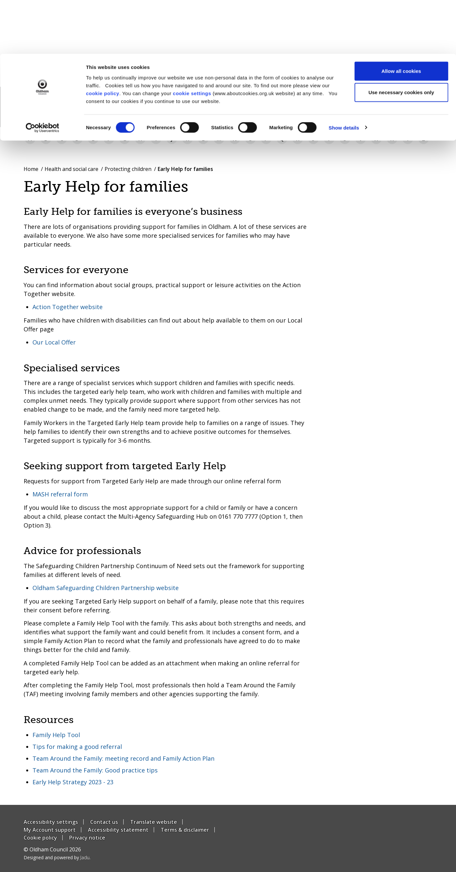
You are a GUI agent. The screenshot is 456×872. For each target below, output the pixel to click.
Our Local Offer (54, 342)
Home (31, 169)
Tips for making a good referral (77, 747)
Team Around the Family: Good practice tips (95, 770)
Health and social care (71, 169)
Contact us (104, 822)
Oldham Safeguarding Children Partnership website (105, 588)
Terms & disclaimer (185, 829)
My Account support (50, 829)
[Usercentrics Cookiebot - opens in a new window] (42, 74)
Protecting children (128, 169)
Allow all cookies (401, 17)
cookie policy (102, 39)
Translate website (153, 822)
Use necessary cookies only (401, 39)
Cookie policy (40, 837)
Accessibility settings (51, 822)
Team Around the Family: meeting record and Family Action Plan (123, 758)
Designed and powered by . (57, 857)
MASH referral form (60, 494)
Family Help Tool (56, 735)
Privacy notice (87, 837)
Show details (344, 74)
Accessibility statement (118, 829)
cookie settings (192, 39)
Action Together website (67, 307)
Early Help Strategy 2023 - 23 (72, 782)
